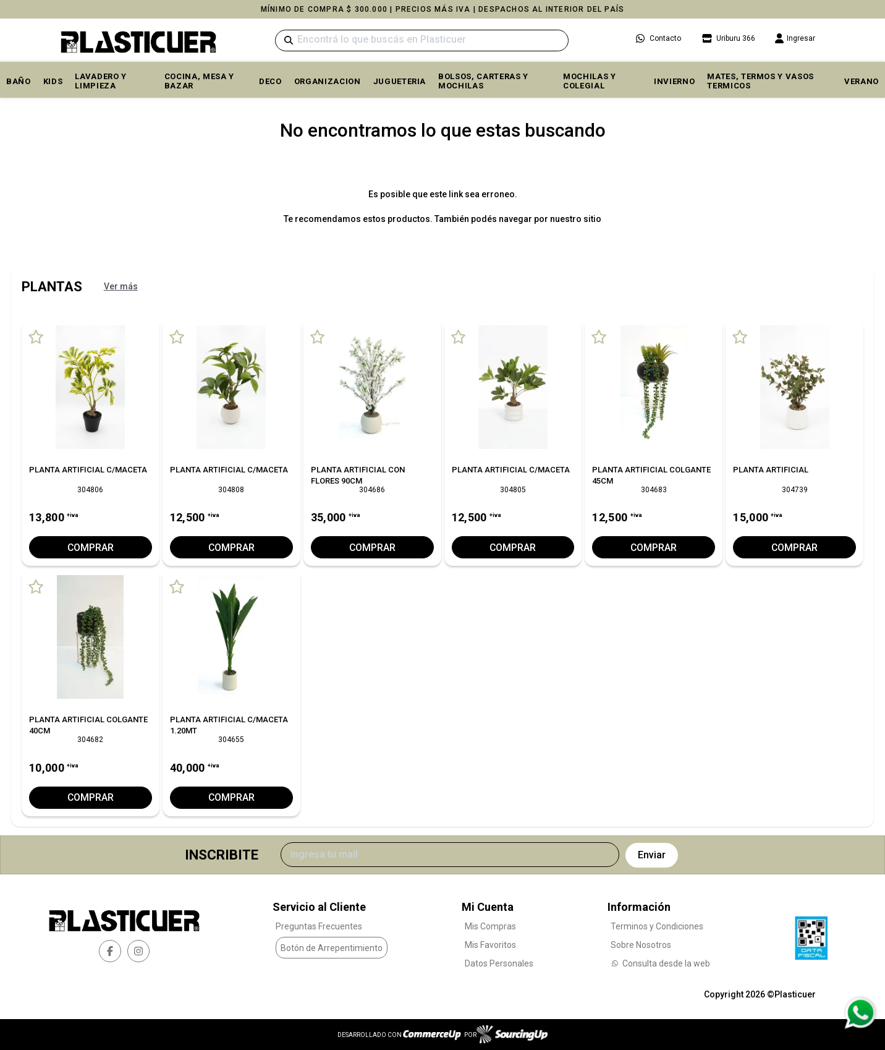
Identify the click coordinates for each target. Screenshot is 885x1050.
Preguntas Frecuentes (319, 926)
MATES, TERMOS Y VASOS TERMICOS (760, 81)
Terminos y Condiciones (657, 926)
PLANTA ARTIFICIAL (770, 469)
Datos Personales (499, 963)
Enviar (652, 855)
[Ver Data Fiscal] (811, 935)
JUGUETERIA (399, 81)
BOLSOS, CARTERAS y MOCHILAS (483, 81)
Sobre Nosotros (641, 944)
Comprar (90, 547)
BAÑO (18, 81)
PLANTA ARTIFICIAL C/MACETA (88, 469)
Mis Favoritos (490, 944)
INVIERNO (674, 81)
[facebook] (110, 951)
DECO (270, 81)
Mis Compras (490, 926)
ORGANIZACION (327, 81)
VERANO (861, 81)
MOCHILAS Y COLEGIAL (589, 81)
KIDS (53, 81)
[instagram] (138, 951)
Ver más (121, 286)
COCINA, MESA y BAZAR (199, 81)
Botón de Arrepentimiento (332, 948)
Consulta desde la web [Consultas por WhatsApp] (660, 963)
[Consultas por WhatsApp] (860, 1012)
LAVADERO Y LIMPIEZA (101, 81)
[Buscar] (422, 40)
